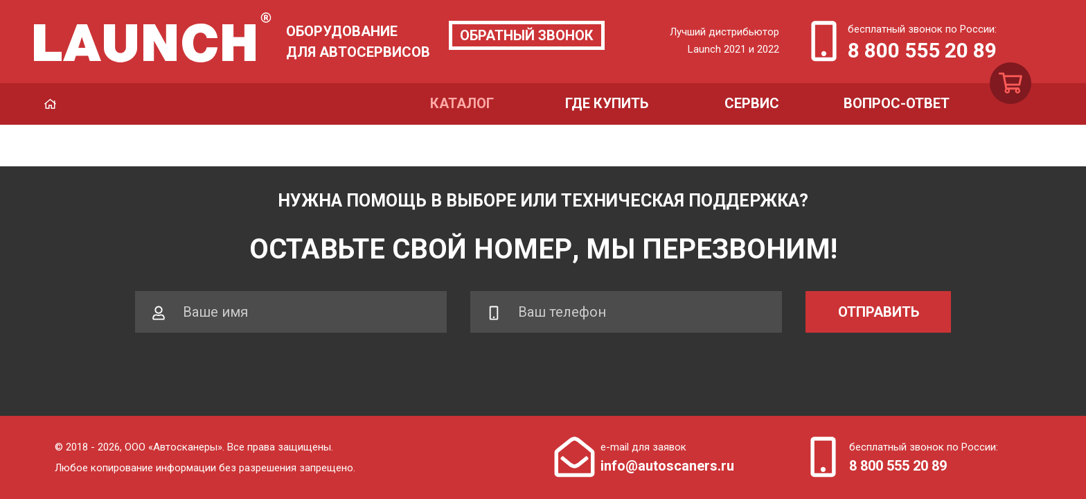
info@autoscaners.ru (667, 465)
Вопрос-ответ (897, 103)
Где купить (606, 103)
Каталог (462, 103)
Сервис (751, 103)
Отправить (878, 312)
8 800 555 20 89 (922, 50)
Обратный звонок (527, 35)
